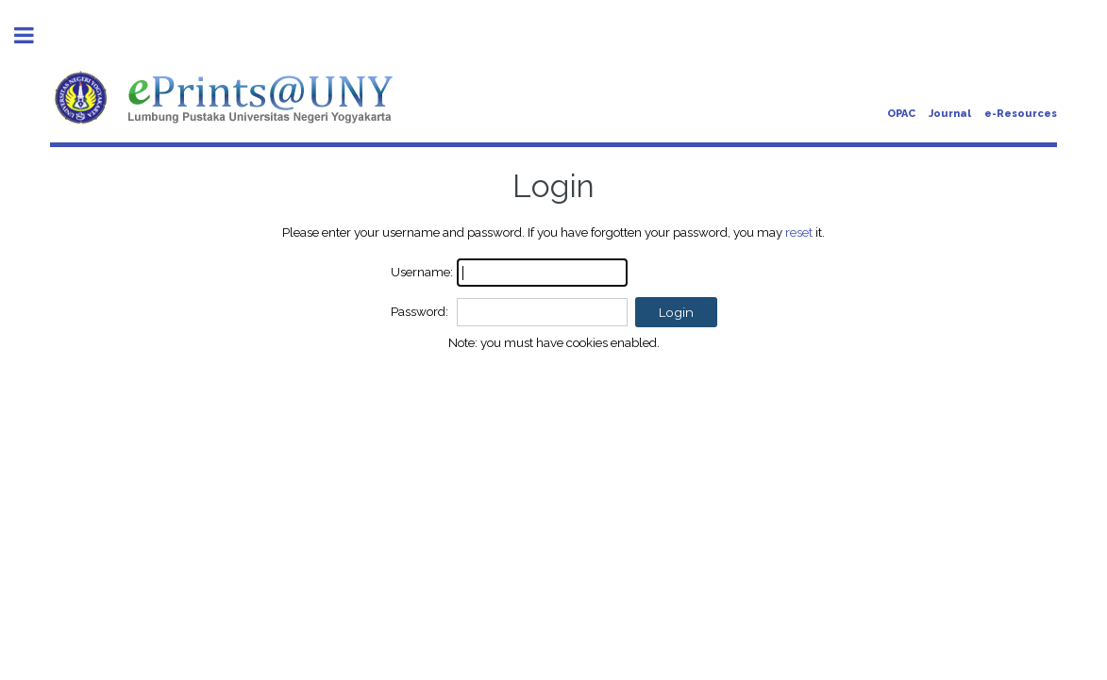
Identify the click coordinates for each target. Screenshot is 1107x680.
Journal (950, 114)
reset (799, 232)
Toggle (34, 35)
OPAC (901, 114)
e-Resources (1020, 114)
